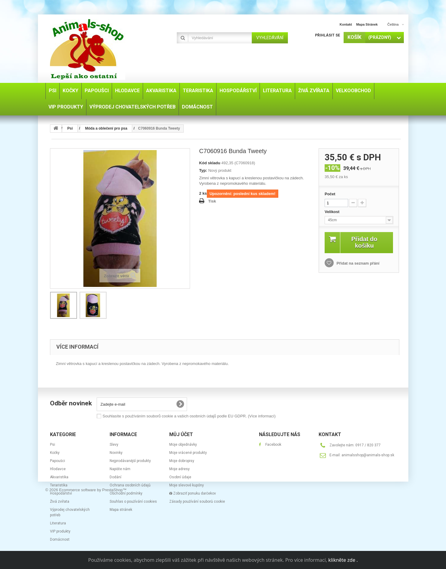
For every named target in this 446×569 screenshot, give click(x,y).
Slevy (114, 444)
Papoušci (57, 461)
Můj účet (181, 434)
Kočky (55, 453)
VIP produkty (60, 531)
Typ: (203, 170)
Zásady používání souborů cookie (197, 501)
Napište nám (120, 469)
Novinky (116, 453)
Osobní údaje (180, 477)
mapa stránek (367, 24)
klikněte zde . (343, 560)
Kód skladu (209, 163)
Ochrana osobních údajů (130, 485)
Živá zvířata (59, 501)
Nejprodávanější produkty (130, 461)
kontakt (346, 24)
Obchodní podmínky (126, 493)
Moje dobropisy (181, 461)
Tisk (212, 201)
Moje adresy (179, 469)
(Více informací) (262, 416)
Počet (330, 194)
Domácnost (60, 539)
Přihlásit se (327, 35)
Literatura (58, 523)
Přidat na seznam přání (357, 263)
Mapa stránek (121, 510)
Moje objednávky (183, 444)
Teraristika (58, 485)
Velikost (333, 211)
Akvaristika (59, 477)
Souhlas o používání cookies (133, 501)
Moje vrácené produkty (188, 453)
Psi (52, 444)
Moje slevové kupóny (186, 485)
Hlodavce (58, 469)
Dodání (115, 477)
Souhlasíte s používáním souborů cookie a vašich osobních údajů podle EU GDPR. (189, 416)
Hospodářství (61, 493)
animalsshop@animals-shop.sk (368, 455)
